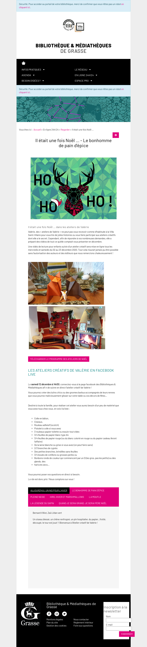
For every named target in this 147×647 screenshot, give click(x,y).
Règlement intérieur (83, 622)
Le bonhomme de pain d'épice (88, 490)
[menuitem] (73, 63)
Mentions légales (54, 619)
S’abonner (127, 633)
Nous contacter (81, 619)
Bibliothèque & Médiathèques (73, 48)
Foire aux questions (83, 625)
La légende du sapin (42, 503)
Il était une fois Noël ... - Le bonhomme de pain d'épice (73, 142)
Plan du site (52, 622)
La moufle (95, 497)
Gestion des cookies (56, 625)
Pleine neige (37, 497)
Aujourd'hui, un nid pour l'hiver (48, 490)
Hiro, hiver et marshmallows (67, 497)
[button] (47, 69)
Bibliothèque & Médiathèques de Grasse (71, 605)
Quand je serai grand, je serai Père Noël (83, 503)
